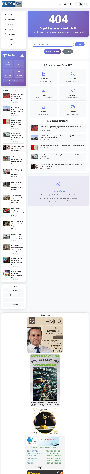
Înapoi (68, 51)
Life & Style (10, 34)
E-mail (13, 300)
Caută (79, 44)
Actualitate (10, 19)
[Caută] (60, 4)
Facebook (13, 290)
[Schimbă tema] (81, 4)
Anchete (9, 24)
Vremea (9, 44)
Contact (9, 39)
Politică (9, 29)
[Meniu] (86, 4)
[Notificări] (65, 4)
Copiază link (13, 305)
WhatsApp (13, 295)
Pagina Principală (52, 51)
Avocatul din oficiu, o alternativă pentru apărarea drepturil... (17, 148)
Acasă (8, 14)
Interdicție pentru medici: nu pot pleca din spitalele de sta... (17, 237)
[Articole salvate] (70, 4)
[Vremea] (75, 4)
